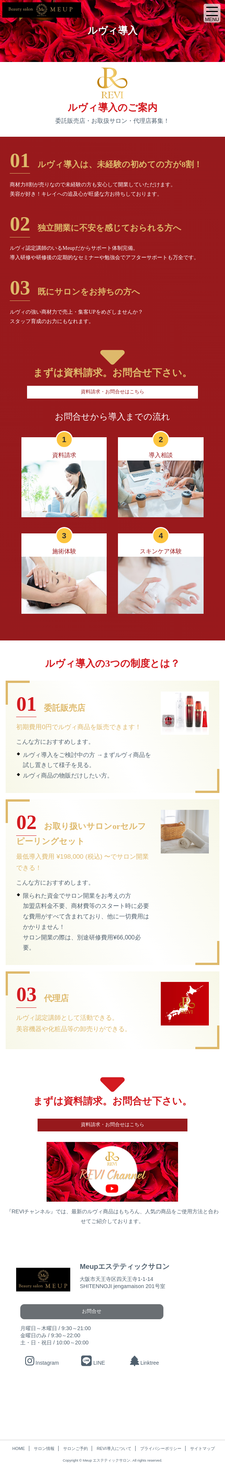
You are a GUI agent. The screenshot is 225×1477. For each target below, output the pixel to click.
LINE (93, 1363)
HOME (18, 1449)
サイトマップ (202, 1449)
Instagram (41, 1363)
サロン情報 (44, 1449)
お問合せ (86, 1311)
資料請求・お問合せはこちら (112, 391)
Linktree (144, 1363)
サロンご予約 (75, 1449)
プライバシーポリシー (160, 1449)
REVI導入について (114, 1449)
